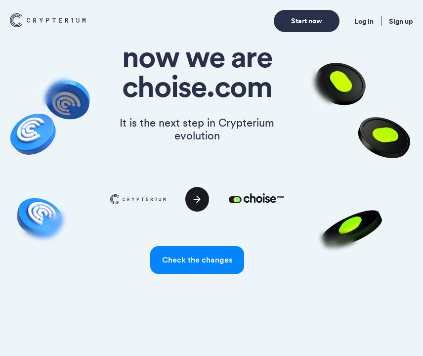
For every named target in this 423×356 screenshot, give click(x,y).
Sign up (401, 21)
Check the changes (197, 260)
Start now (306, 21)
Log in (364, 21)
